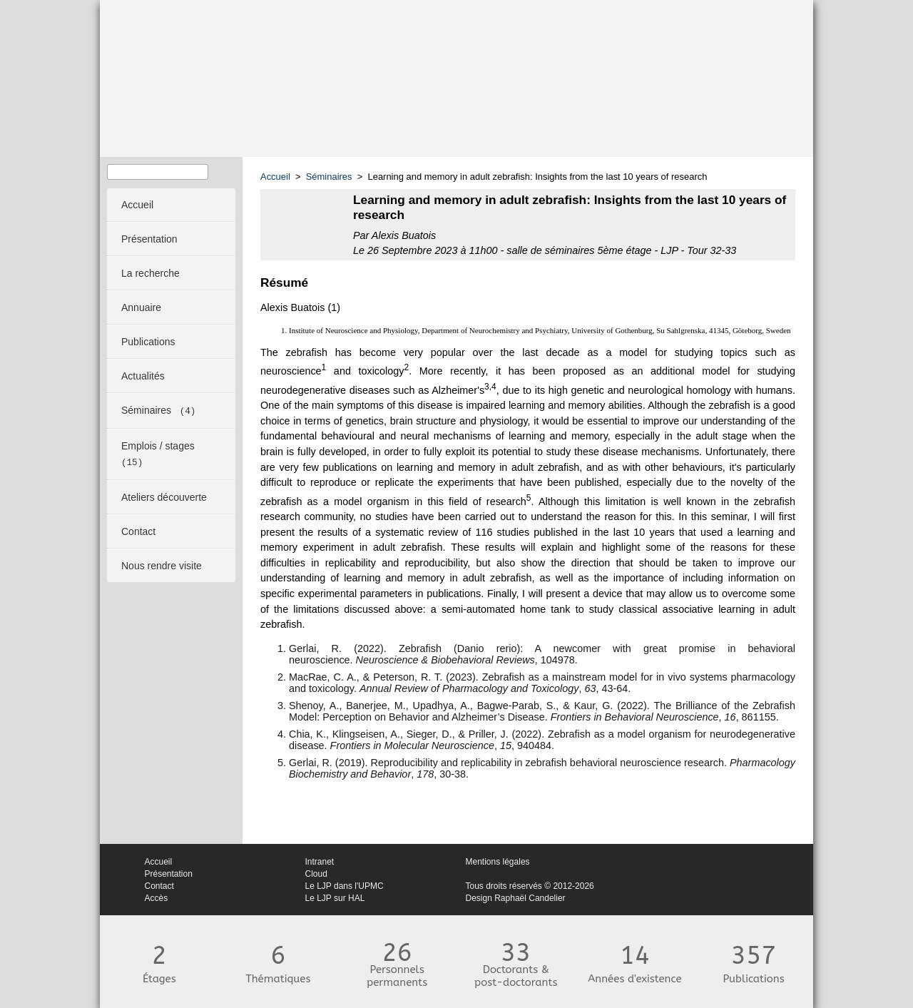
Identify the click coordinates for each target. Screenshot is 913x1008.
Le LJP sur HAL (335, 898)
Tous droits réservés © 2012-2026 (530, 886)
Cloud (316, 874)
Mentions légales (498, 862)
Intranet (320, 862)
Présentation (169, 874)
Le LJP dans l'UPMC (344, 886)
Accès (156, 898)
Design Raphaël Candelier (516, 898)
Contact (159, 886)
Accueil (275, 176)
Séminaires (329, 176)
